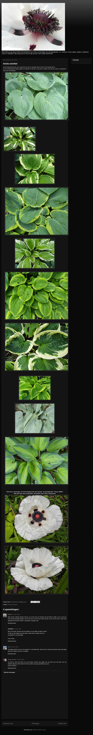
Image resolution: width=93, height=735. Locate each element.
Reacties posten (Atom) (39, 729)
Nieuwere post (8, 723)
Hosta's (10, 604)
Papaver (15, 604)
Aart (9, 647)
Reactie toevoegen (9, 672)
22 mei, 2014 (17, 629)
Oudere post (62, 723)
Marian (10, 614)
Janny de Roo (12, 659)
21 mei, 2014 (16, 614)
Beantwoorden (12, 623)
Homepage (35, 723)
